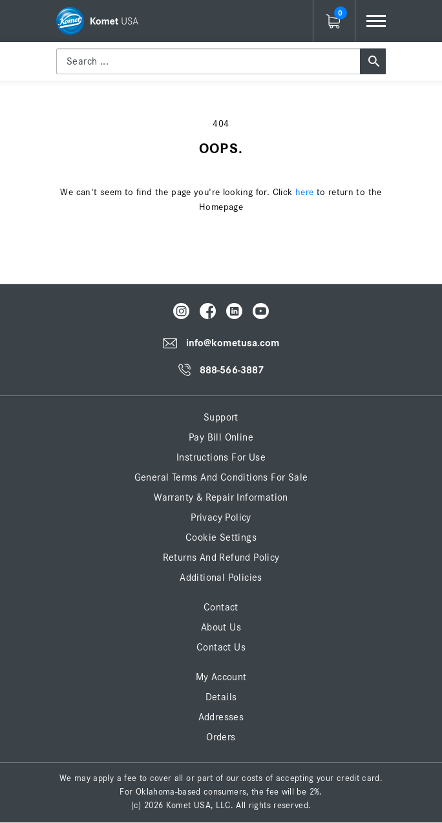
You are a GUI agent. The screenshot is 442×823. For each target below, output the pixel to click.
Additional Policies (221, 577)
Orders (220, 737)
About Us (221, 627)
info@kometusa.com (233, 343)
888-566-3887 (232, 370)
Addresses (221, 717)
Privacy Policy (221, 517)
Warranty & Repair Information (221, 497)
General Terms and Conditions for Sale (221, 477)
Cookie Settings (221, 537)
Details (221, 697)
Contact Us (221, 647)
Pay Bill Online (221, 437)
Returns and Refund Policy (221, 557)
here (304, 192)
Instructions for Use (221, 457)
